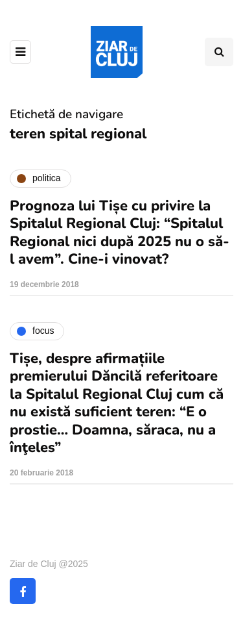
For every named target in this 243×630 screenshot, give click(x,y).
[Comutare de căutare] (219, 52)
